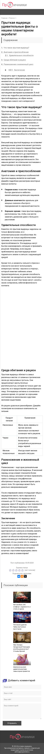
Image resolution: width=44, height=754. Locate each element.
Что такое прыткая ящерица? (15, 48)
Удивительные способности (19, 55)
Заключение (17, 70)
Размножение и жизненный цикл (17, 64)
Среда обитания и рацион (13, 60)
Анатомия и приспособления (15, 52)
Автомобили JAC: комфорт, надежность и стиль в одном (22, 607)
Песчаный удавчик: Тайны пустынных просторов (20, 627)
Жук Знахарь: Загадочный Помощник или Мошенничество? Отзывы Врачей (21, 648)
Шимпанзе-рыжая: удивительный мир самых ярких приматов (21, 669)
